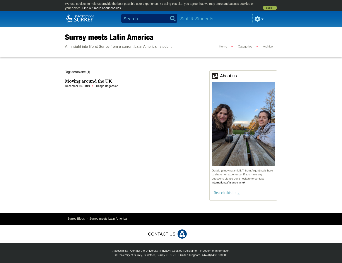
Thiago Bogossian (107, 86)
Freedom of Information (214, 250)
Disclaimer (191, 250)
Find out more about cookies (101, 8)
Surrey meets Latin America (109, 37)
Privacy (165, 250)
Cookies (177, 250)
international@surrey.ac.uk (228, 182)
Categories (245, 46)
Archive (268, 46)
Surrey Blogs (76, 218)
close (269, 7)
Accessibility (120, 250)
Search (171, 18)
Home (223, 46)
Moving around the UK (88, 81)
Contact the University (144, 250)
